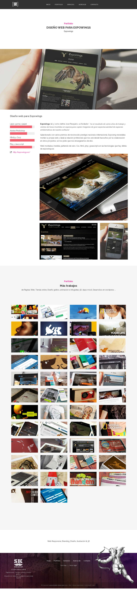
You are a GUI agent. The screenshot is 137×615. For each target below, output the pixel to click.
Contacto (93, 4)
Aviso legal (73, 592)
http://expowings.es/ (21, 152)
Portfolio (58, 4)
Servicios (69, 4)
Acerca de (81, 4)
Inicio (47, 4)
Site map (63, 592)
